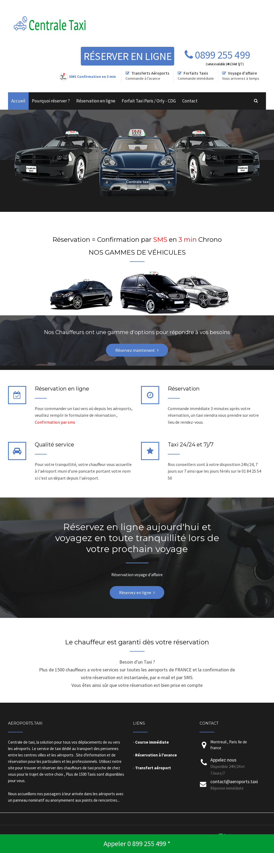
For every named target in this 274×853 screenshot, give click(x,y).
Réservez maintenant (135, 350)
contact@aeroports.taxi (234, 781)
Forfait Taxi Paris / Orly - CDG (149, 101)
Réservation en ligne (95, 101)
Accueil (18, 101)
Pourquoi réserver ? (51, 101)
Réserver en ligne (127, 56)
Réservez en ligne (135, 592)
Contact (189, 101)
